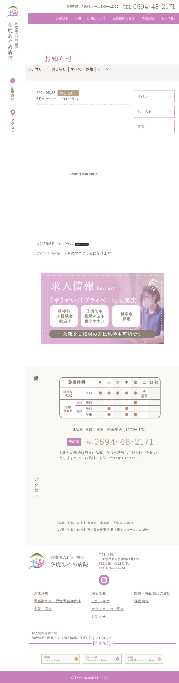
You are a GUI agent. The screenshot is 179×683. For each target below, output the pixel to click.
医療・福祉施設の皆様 (152, 593)
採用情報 (167, 18)
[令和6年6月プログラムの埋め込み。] (83, 174)
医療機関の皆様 (124, 18)
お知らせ (98, 617)
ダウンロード (81, 244)
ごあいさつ (100, 601)
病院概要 (98, 593)
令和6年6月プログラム (54, 244)
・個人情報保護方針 (43, 633)
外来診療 (41, 593)
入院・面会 (43, 609)
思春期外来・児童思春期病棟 (57, 601)
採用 (89, 69)
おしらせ (59, 69)
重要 (141, 127)
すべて (76, 69)
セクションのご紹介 (107, 609)
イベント (105, 69)
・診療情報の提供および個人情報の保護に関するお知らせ (70, 638)
